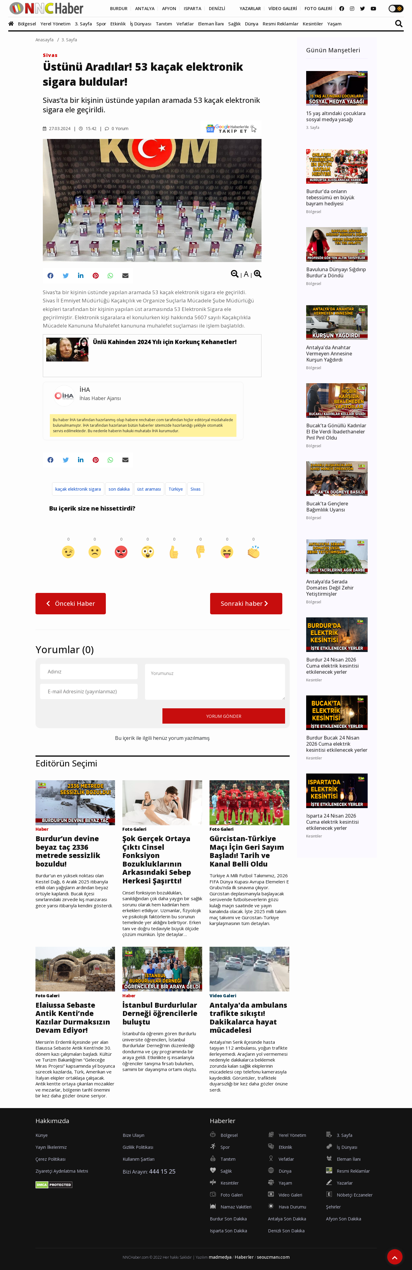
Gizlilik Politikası (138, 1147)
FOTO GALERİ (318, 8)
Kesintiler (313, 24)
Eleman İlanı (211, 24)
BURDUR (119, 8)
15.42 (87, 128)
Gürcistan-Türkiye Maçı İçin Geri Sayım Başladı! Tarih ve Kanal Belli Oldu (247, 851)
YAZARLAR (250, 8)
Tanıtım (164, 24)
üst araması (149, 489)
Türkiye (176, 489)
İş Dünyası (140, 24)
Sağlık (234, 24)
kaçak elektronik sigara (78, 489)
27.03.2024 (56, 128)
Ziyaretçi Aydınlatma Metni (61, 1171)
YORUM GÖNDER (223, 716)
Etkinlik (117, 24)
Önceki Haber (70, 603)
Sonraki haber (246, 603)
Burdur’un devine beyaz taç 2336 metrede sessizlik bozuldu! (67, 851)
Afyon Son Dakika (343, 1219)
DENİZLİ (217, 8)
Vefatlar (185, 24)
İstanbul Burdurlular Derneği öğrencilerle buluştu (159, 1013)
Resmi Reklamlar (281, 24)
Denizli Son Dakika (286, 1231)
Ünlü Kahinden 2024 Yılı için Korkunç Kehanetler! (165, 342)
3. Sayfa (83, 24)
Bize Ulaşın (133, 1135)
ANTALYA (144, 8)
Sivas (50, 55)
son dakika (119, 489)
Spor (101, 24)
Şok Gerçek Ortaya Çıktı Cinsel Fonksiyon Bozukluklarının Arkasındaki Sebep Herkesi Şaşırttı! (156, 859)
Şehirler (333, 1207)
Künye (41, 1135)
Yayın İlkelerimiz (51, 1147)
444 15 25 (162, 1171)
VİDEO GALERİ (283, 8)
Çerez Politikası (50, 1159)
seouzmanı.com (273, 1257)
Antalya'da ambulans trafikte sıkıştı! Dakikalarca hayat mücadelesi (248, 1018)
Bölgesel (27, 24)
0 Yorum (116, 128)
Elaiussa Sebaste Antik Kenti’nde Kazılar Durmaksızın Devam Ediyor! (72, 1018)
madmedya (220, 1257)
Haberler (244, 1257)
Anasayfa (44, 40)
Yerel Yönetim (55, 24)
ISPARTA (192, 8)
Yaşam (334, 24)
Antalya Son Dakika (287, 1219)
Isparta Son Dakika (228, 1231)
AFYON (169, 8)
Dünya (251, 24)
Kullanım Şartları (138, 1159)
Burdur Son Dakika (228, 1219)
